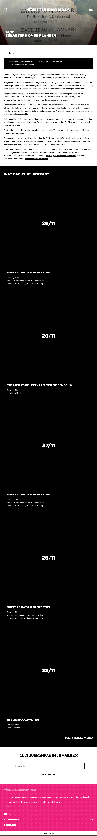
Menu (7, 814)
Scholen (10, 825)
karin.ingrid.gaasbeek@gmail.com (61, 155)
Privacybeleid (83, 797)
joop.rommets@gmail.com (36, 158)
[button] (48, 814)
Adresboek (11, 820)
